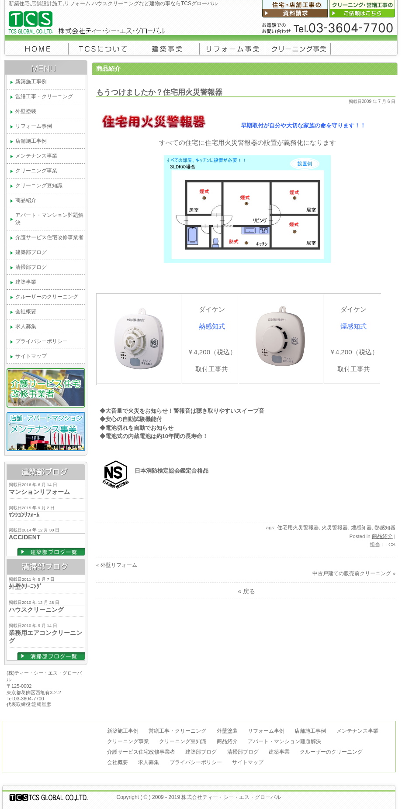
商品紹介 (25, 200)
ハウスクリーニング (36, 609)
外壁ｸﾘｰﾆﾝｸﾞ (25, 586)
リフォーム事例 (232, 48)
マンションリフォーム (39, 491)
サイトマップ (31, 356)
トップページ (36, 48)
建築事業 (167, 48)
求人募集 (25, 326)
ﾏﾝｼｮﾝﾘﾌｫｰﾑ (24, 514)
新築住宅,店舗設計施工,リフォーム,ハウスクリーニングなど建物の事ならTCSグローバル (131, 25)
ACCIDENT (24, 537)
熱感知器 (384, 527)
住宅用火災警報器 (298, 527)
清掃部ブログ (31, 267)
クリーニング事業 (298, 48)
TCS (390, 544)
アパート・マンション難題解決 (49, 219)
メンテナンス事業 (36, 156)
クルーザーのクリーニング (46, 297)
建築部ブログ (31, 252)
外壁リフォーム (118, 565)
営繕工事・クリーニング (44, 96)
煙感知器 (361, 527)
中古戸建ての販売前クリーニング (351, 573)
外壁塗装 (25, 111)
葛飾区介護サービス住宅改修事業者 (46, 388)
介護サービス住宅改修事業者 (49, 237)
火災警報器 (335, 527)
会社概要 (101, 48)
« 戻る (246, 591)
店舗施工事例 (31, 141)
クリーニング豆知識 (38, 185)
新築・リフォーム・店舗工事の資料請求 (296, 8)
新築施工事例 (31, 82)
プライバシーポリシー (41, 341)
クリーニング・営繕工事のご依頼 (364, 8)
